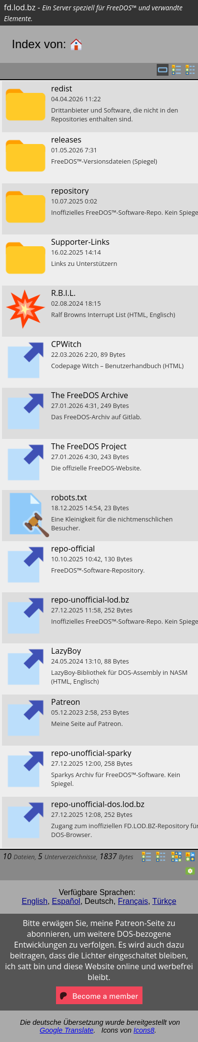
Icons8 (144, 1030)
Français (133, 901)
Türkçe (164, 901)
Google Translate (66, 1030)
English (34, 901)
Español (66, 901)
